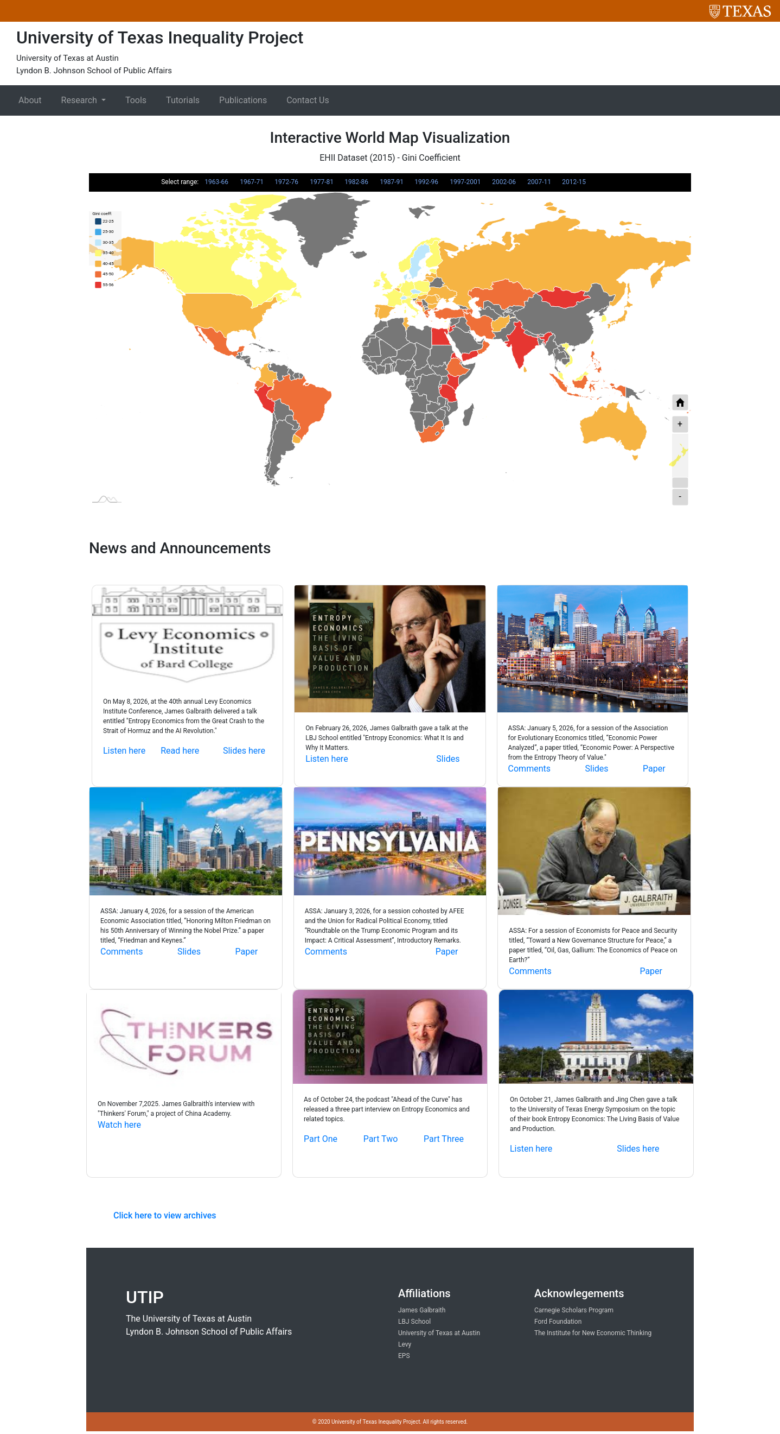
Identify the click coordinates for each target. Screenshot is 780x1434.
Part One (320, 1139)
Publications (243, 100)
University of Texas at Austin (439, 1333)
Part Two (380, 1139)
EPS (404, 1356)
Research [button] (80, 100)
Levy (404, 1344)
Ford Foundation (557, 1321)
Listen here (124, 751)
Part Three (444, 1139)
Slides (447, 759)
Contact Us (307, 100)
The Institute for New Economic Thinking (592, 1333)
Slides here (244, 751)
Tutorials (183, 100)
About (30, 100)
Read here (180, 751)
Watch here (119, 1125)
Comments (529, 768)
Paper (654, 768)
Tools (135, 100)
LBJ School (414, 1321)
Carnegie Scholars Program (573, 1310)
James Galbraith (421, 1310)
